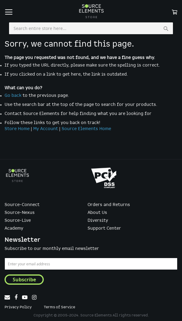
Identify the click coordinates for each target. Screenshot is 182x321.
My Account (45, 129)
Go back (13, 95)
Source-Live (18, 220)
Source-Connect (22, 205)
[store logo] (91, 11)
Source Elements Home (86, 129)
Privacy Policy (18, 307)
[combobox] (91, 28)
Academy (14, 228)
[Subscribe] (24, 279)
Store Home (17, 129)
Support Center (104, 228)
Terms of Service (59, 307)
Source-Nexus (20, 213)
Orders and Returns (109, 205)
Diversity (98, 220)
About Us (97, 213)
